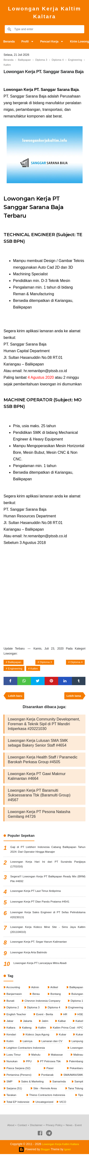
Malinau (77, 1059)
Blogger (45, 1155)
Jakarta (27, 1025)
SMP (9, 1087)
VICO (64, 1107)
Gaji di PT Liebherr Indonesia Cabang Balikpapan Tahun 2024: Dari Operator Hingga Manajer (47, 851)
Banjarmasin (14, 997)
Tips (80, 1100)
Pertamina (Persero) (19, 1080)
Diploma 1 (76, 1004)
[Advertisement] (44, 594)
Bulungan (76, 997)
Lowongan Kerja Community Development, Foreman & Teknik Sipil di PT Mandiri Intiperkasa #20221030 (44, 726)
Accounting (13, 990)
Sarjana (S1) (14, 1093)
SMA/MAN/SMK (72, 1080)
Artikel (53, 990)
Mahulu (35, 1059)
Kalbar (61, 1025)
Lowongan (76, 1052)
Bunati (10, 1004)
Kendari (11, 1038)
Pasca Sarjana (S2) (18, 1073)
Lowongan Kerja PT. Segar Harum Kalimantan (39, 945)
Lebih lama (73, 697)
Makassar (56, 1059)
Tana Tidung (75, 1093)
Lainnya (27, 1045)
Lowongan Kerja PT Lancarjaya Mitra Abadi (41, 966)
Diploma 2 (12, 1011)
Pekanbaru (76, 1073)
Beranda (9, 41)
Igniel (67, 1155)
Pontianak (47, 1080)
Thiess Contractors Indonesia (47, 1100)
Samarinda (59, 1087)
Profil (25, 41)
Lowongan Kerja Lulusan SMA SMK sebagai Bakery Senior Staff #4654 (38, 744)
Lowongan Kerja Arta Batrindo (29, 955)
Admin (35, 990)
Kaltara (10, 1032)
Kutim (10, 1045)
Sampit (78, 1087)
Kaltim (36, 669)
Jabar (10, 1025)
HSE (79, 1018)
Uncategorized (45, 1107)
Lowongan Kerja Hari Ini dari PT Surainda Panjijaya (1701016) (47, 866)
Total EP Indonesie (18, 1107)
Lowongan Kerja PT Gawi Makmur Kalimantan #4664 (37, 778)
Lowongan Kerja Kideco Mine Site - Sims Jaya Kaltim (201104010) (47, 932)
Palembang (75, 1066)
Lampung (76, 1045)
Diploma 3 (46, 662)
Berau (36, 997)
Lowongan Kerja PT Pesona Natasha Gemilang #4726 (39, 816)
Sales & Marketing (32, 1087)
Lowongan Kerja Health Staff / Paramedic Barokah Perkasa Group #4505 (42, 761)
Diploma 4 (76, 662)
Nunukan (12, 1066)
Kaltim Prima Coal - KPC (67, 1032)
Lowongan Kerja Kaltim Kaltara (44, 12)
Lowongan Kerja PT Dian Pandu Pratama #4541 (40, 904)
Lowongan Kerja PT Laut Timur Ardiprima (36, 893)
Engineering (15, 669)
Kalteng (26, 1032)
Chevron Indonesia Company (42, 1004)
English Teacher (16, 1018)
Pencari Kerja (51, 41)
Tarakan (11, 1100)
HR (65, 1018)
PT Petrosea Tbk (50, 1066)
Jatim (44, 1025)
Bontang (55, 997)
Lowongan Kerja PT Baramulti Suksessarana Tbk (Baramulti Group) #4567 (39, 797)
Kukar (79, 1038)
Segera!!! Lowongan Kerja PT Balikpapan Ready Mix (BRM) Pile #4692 (47, 881)
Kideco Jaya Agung (37, 1038)
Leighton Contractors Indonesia (26, 1052)
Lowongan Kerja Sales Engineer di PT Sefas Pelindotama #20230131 (47, 917)
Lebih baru (15, 697)
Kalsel (79, 1025)
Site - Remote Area (44, 1093)
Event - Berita (45, 1018)
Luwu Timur (13, 1059)
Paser (50, 1073)
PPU (28, 1066)
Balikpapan (15, 662)
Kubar (62, 1038)
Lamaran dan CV (51, 1045)
